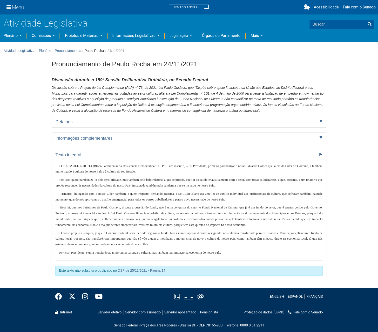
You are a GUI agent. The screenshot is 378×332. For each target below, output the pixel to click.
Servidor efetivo (109, 312)
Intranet (63, 312)
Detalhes (64, 121)
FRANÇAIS (314, 297)
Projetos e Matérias (82, 35)
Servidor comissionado (143, 312)
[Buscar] (369, 24)
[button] (308, 7)
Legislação (179, 35)
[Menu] (15, 7)
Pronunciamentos (68, 51)
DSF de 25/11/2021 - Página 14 (141, 270)
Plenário (11, 35)
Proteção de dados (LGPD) (263, 312)
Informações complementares (84, 138)
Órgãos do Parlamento (221, 35)
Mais (255, 35)
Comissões (42, 35)
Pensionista (209, 312)
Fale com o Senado (359, 7)
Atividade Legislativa (45, 23)
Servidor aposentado (180, 312)
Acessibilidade (326, 7)
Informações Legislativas (134, 35)
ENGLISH (277, 297)
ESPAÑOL (295, 297)
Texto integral (68, 154)
